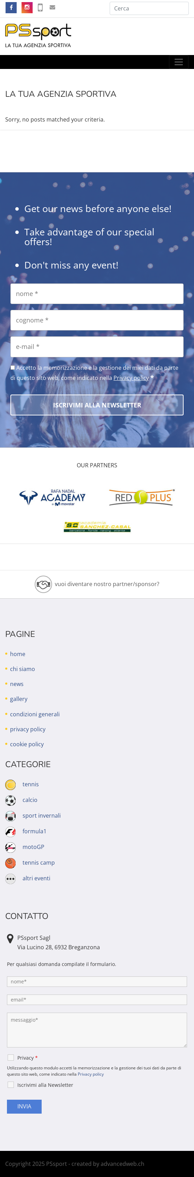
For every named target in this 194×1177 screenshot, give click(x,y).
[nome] (97, 293)
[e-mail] (97, 346)
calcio (30, 800)
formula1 (35, 831)
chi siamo (22, 669)
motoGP (33, 847)
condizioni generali (35, 714)
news (17, 684)
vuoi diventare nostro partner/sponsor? (107, 584)
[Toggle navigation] (178, 62)
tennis (31, 784)
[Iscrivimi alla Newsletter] (97, 405)
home (17, 654)
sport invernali (42, 815)
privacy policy (27, 729)
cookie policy (27, 744)
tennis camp (39, 862)
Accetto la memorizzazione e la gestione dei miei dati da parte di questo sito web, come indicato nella (94, 373)
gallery (18, 699)
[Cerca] (149, 8)
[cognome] (97, 320)
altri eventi (36, 878)
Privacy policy (131, 378)
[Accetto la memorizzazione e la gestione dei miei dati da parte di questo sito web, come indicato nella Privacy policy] (12, 367)
